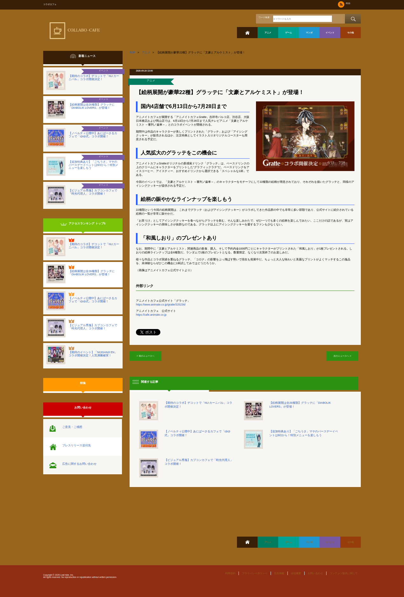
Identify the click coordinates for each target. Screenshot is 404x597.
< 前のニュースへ (145, 355)
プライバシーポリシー (254, 573)
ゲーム (288, 32)
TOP (132, 52)
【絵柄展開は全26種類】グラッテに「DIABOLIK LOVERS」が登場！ (92, 106)
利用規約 (230, 573)
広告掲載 (279, 573)
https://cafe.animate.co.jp (151, 314)
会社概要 (296, 573)
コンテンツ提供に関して (344, 573)
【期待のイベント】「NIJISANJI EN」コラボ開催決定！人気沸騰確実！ (93, 354)
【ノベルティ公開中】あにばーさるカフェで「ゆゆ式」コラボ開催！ (93, 135)
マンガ (309, 32)
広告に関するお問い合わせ (79, 463)
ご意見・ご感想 (72, 427)
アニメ (268, 32)
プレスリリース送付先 (76, 445)
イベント (330, 32)
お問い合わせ (315, 573)
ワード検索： (265, 17)
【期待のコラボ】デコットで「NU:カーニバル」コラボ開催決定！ (94, 77)
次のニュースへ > (342, 355)
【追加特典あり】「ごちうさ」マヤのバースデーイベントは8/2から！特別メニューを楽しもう (93, 164)
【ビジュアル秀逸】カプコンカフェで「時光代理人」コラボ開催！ (93, 192)
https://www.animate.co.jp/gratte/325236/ (160, 304)
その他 (350, 32)
